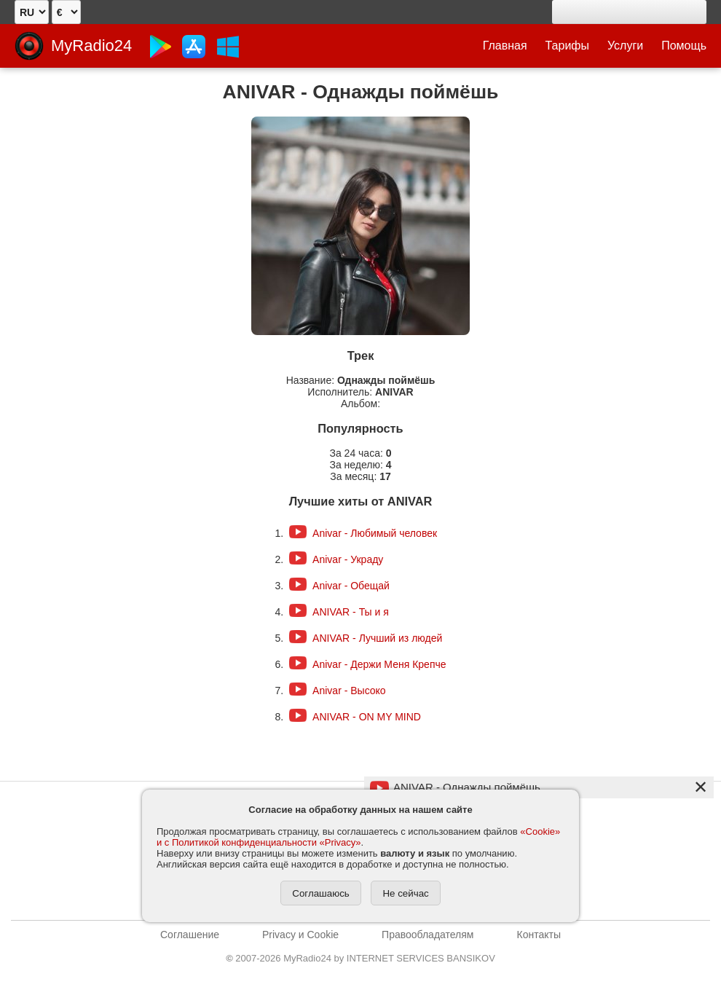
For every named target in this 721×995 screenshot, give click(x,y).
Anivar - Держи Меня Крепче (379, 664)
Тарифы (567, 45)
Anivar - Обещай (351, 585)
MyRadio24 (91, 45)
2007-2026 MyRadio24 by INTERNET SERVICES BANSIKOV (360, 958)
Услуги (625, 45)
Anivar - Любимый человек (374, 533)
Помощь (683, 45)
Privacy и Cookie (300, 934)
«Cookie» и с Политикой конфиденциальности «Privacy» (358, 837)
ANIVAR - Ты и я (350, 612)
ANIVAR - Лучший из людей (377, 638)
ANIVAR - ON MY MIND (366, 717)
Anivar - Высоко (349, 690)
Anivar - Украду (347, 559)
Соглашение (189, 934)
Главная (505, 45)
